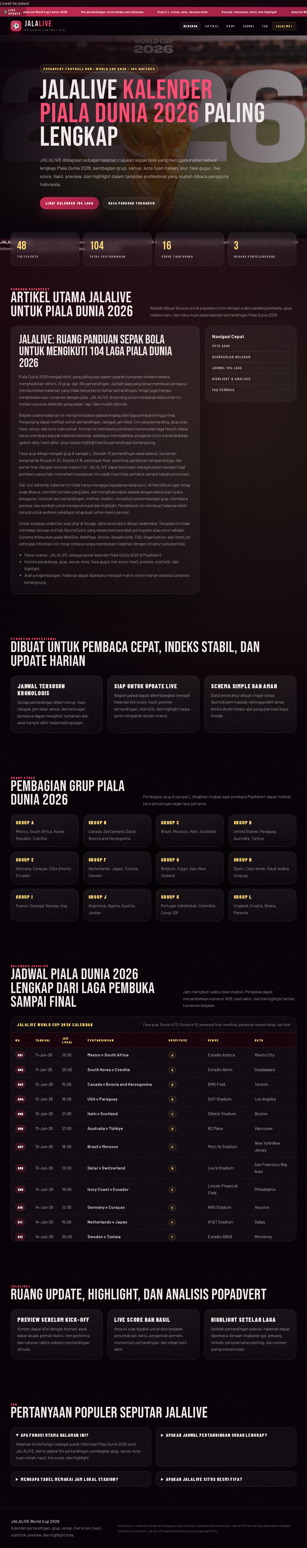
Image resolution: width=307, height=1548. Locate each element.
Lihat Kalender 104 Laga (69, 203)
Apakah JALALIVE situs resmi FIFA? (204, 1479)
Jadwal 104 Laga (251, 368)
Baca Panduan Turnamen (131, 203)
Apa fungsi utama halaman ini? (55, 1435)
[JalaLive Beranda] (38, 25)
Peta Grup (251, 346)
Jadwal (249, 26)
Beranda (190, 26)
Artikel (212, 26)
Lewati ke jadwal (14, 3)
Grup (230, 26)
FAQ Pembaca (251, 390)
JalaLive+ (284, 26)
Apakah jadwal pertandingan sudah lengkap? (216, 1435)
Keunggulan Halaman (251, 357)
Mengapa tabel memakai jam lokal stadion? (69, 1479)
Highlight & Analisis (251, 379)
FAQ (265, 26)
